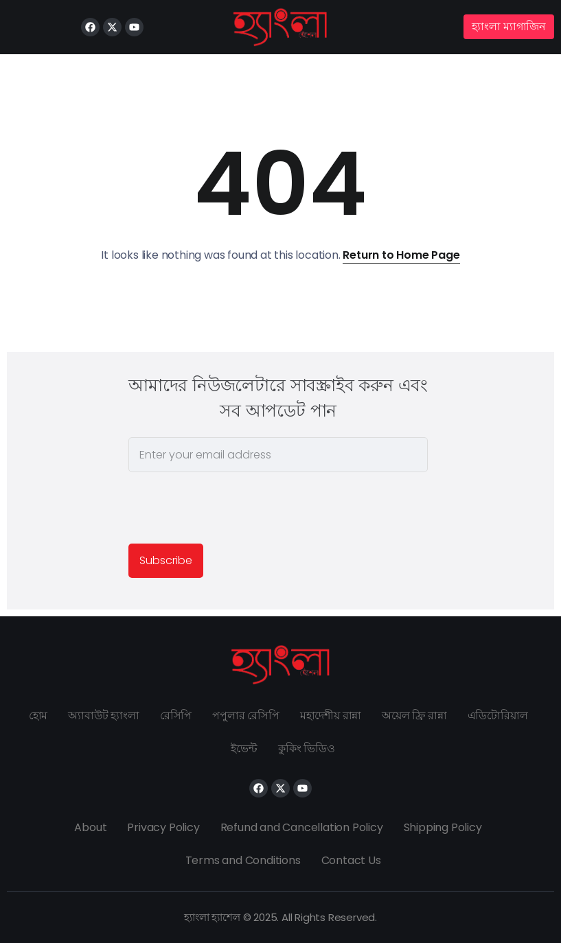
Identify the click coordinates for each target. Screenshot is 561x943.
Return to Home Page (401, 255)
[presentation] (232, 510)
